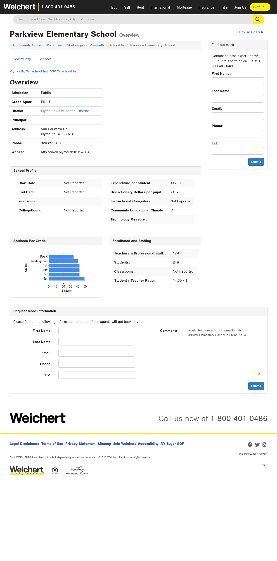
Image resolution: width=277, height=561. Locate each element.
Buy (114, 7)
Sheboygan (76, 45)
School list (117, 45)
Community (22, 59)
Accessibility (148, 443)
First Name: (221, 73)
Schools (45, 59)
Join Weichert (124, 443)
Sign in (260, 7)
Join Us (240, 7)
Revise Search (251, 32)
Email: (217, 108)
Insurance (206, 7)
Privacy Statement (80, 443)
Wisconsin (54, 45)
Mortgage (184, 7)
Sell (127, 7)
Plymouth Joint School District (65, 111)
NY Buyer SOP (172, 443)
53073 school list (64, 71)
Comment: (168, 330)
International (160, 7)
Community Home (27, 45)
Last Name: (221, 91)
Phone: (217, 126)
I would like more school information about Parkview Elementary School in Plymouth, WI (222, 351)
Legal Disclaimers (24, 443)
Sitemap (104, 443)
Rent (140, 7)
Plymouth (97, 45)
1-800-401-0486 (58, 7)
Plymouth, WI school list (29, 71)
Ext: (215, 143)
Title (224, 7)
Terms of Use (52, 443)
